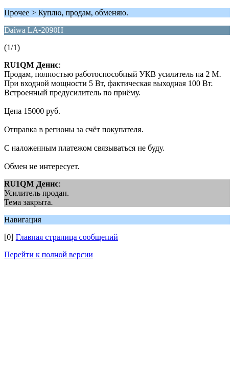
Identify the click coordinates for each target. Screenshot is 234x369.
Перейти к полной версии (48, 254)
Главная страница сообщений (67, 237)
